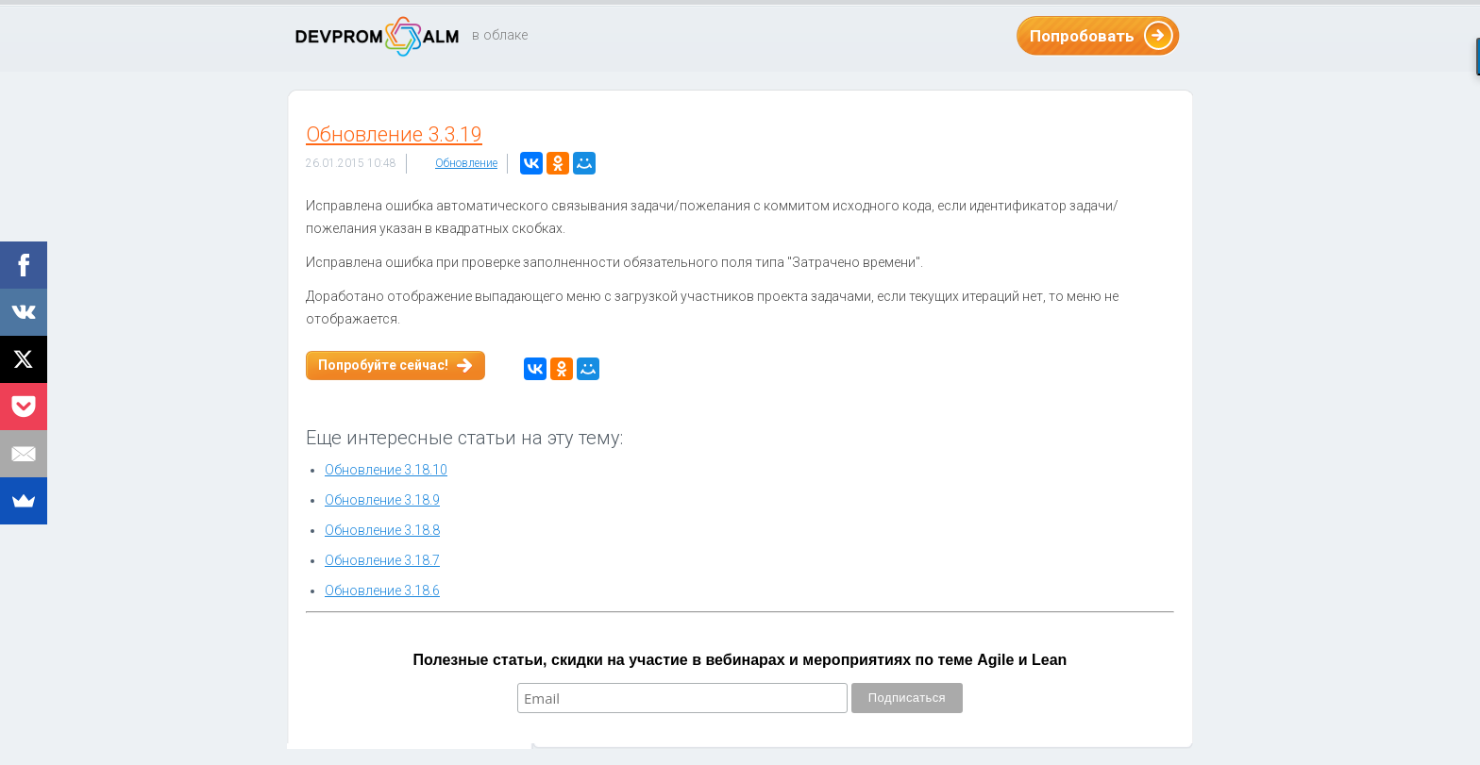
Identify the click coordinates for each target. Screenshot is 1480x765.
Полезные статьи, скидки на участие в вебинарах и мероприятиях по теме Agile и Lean (740, 660)
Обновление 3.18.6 (382, 590)
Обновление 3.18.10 (386, 469)
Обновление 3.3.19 (394, 134)
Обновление (466, 163)
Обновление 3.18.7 (382, 560)
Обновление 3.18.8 (382, 530)
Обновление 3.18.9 (382, 499)
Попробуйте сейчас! (383, 365)
